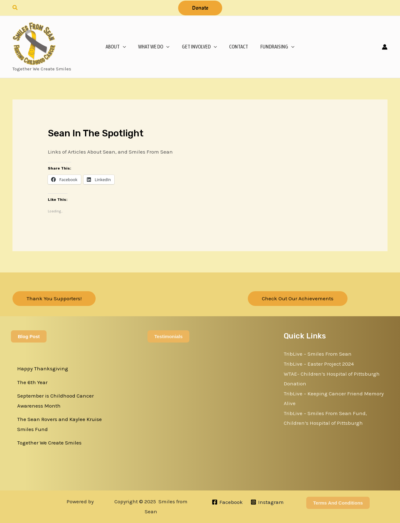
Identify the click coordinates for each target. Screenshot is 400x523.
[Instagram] (267, 502)
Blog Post (29, 336)
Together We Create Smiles (49, 442)
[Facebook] (227, 502)
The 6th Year (32, 382)
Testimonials (168, 336)
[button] (15, 8)
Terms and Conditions (338, 502)
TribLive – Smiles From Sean (318, 354)
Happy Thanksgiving (42, 368)
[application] (126, 46)
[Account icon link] (385, 47)
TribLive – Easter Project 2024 (319, 364)
